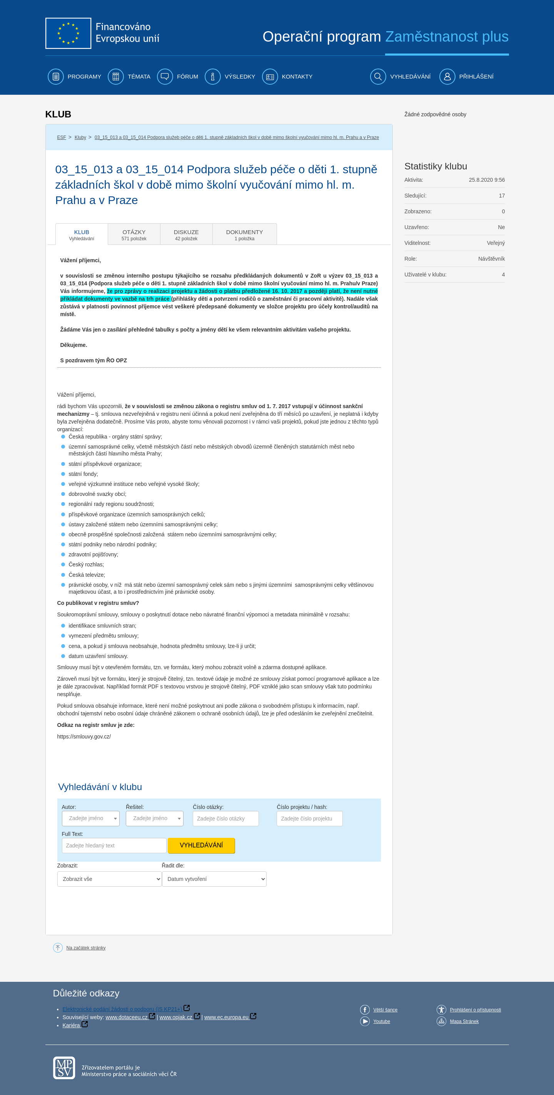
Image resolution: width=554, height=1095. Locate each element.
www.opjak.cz (176, 1017)
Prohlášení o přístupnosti (475, 1010)
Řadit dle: (173, 865)
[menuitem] (74, 76)
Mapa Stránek (464, 1021)
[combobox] (91, 818)
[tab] (81, 234)
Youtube (382, 1021)
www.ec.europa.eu (226, 1017)
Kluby (80, 137)
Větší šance (386, 1010)
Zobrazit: (67, 865)
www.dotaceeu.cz (127, 1017)
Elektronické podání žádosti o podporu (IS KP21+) (122, 1009)
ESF (61, 137)
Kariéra (71, 1025)
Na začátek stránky (86, 948)
